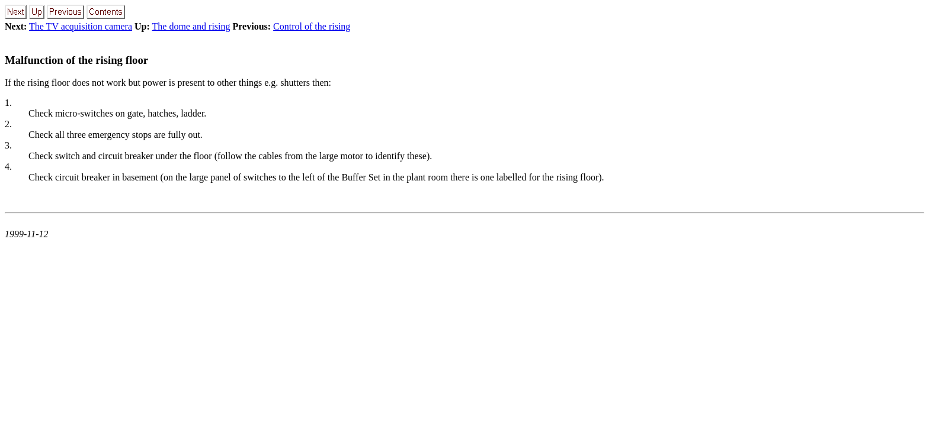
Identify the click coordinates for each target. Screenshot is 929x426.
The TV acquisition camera (80, 26)
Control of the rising (311, 26)
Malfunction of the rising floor (76, 60)
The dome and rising (191, 26)
